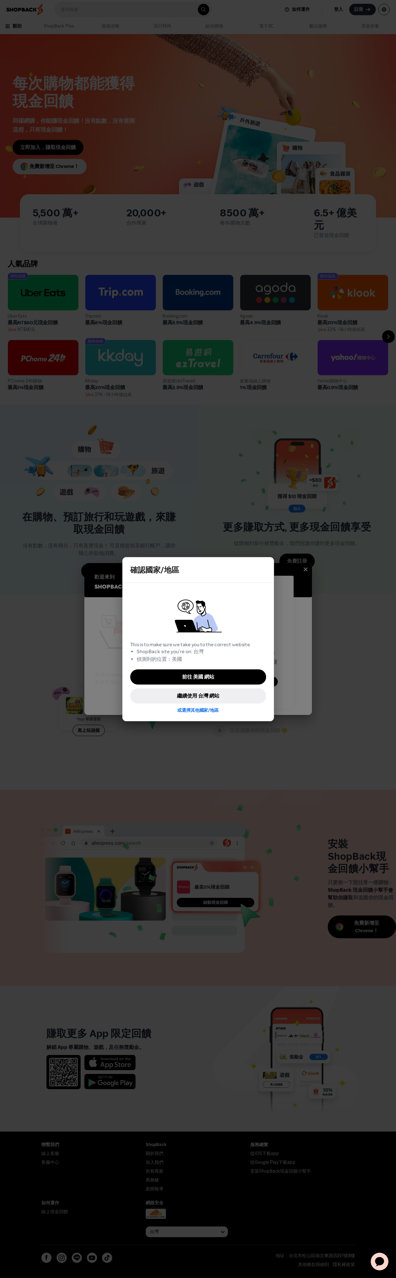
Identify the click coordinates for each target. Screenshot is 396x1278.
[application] (379, 1261)
